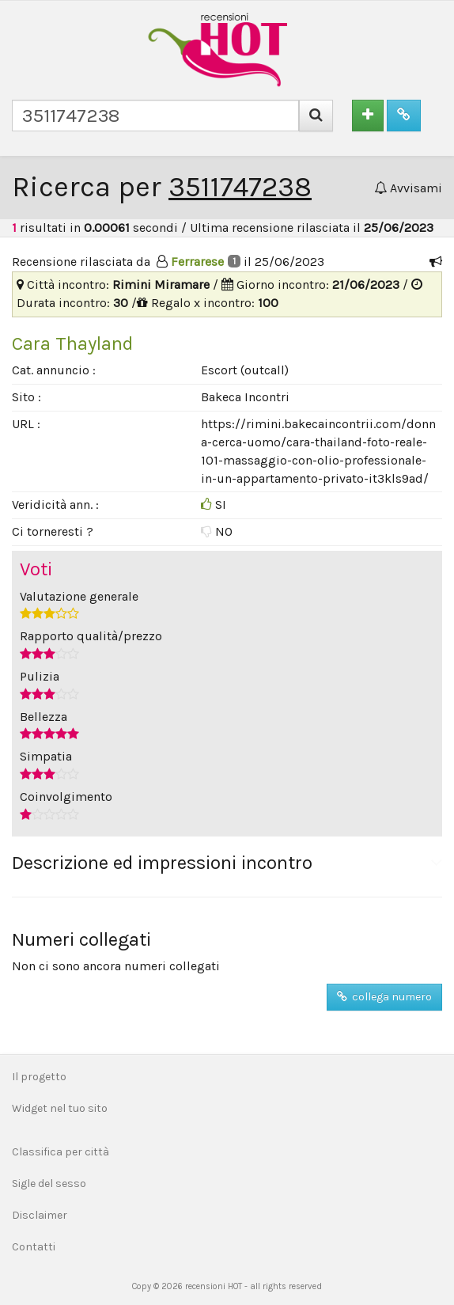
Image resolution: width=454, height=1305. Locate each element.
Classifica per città (60, 1152)
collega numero (384, 996)
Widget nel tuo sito (60, 1108)
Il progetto (39, 1076)
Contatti (33, 1247)
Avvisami (408, 187)
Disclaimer (39, 1215)
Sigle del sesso (49, 1183)
